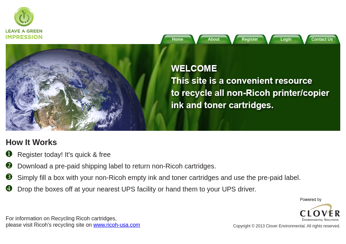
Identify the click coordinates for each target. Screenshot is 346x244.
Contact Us (322, 39)
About (214, 39)
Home (177, 39)
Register (250, 39)
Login (286, 39)
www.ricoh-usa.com (116, 225)
